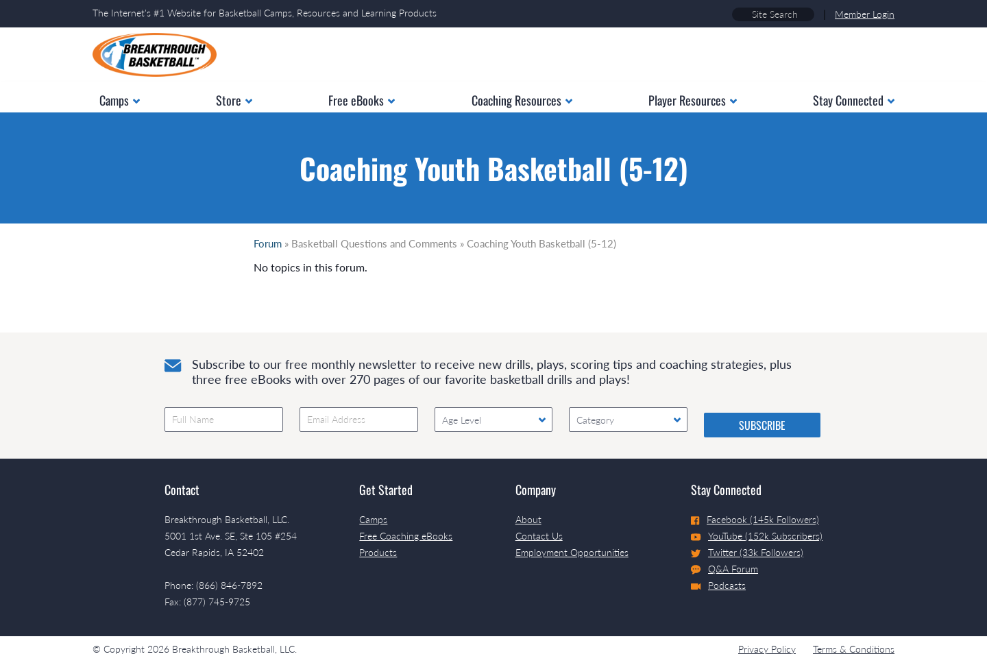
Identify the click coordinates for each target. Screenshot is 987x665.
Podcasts (718, 585)
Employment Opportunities (572, 552)
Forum (268, 243)
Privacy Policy (767, 649)
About (528, 519)
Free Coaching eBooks (405, 536)
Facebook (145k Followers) (755, 519)
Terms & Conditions (853, 649)
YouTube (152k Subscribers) (756, 536)
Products (378, 552)
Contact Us (539, 536)
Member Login (864, 14)
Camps (373, 519)
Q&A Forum (724, 569)
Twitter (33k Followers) (747, 552)
